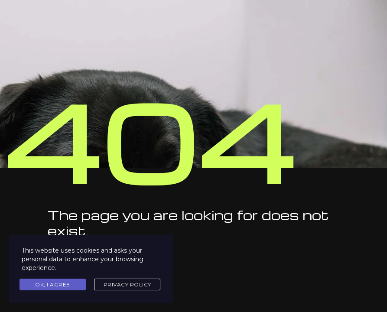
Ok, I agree (52, 284)
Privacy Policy (127, 284)
